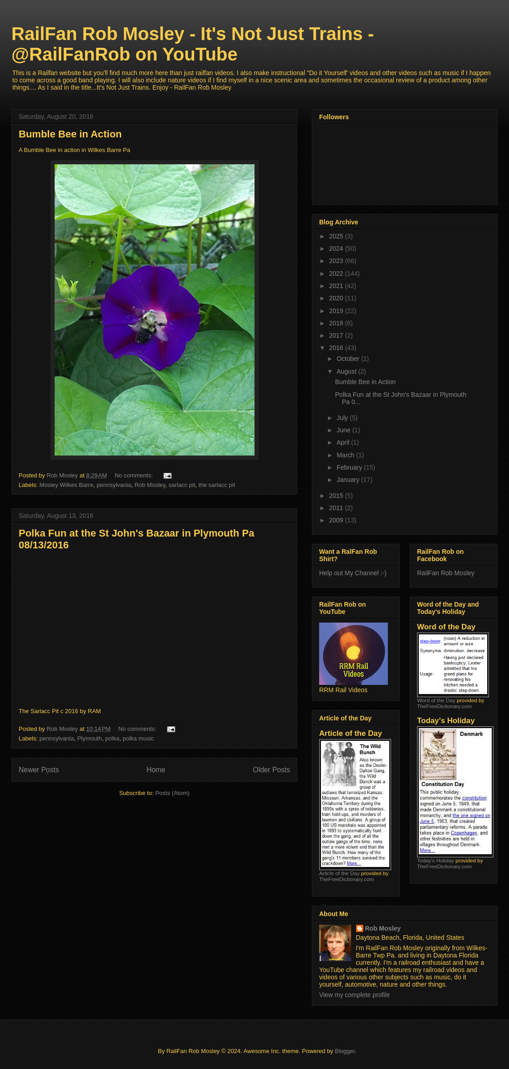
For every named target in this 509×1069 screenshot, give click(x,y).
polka (112, 738)
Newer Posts (39, 770)
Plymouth (89, 738)
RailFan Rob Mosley (445, 573)
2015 (337, 495)
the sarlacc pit (217, 484)
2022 (337, 273)
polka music (138, 738)
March (346, 455)
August (347, 371)
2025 (337, 236)
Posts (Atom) (172, 793)
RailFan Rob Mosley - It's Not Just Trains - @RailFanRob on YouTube (192, 44)
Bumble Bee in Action (70, 134)
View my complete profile (354, 994)
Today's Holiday (435, 860)
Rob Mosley (149, 484)
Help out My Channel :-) (353, 573)
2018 (337, 323)
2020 (337, 298)
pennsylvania (114, 484)
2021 (337, 285)
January (348, 479)
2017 (337, 335)
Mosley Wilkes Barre (66, 484)
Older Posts (271, 770)
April (343, 442)
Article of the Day (339, 873)
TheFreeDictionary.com (346, 879)
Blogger (345, 1051)
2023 (337, 260)
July (343, 417)
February (350, 467)
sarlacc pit (181, 484)
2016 (337, 347)
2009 (337, 520)
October (348, 358)
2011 (337, 508)
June (344, 430)
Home (156, 770)
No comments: (134, 475)
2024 (337, 248)
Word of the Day (436, 700)
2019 (337, 310)
